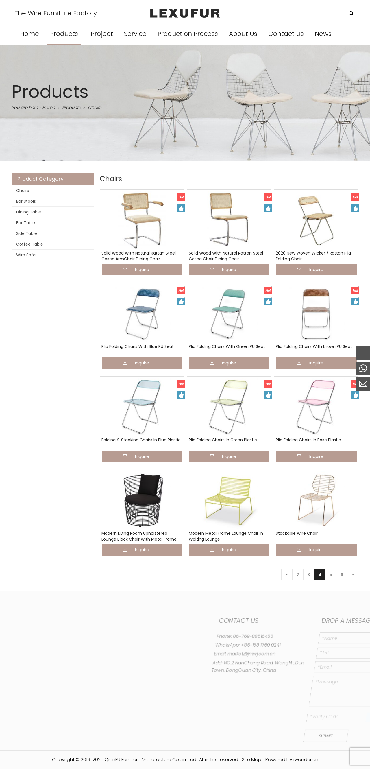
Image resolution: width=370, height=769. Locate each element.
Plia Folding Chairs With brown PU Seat (314, 346)
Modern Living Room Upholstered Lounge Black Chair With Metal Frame (139, 536)
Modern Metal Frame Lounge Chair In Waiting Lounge (226, 536)
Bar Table (25, 223)
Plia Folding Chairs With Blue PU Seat (137, 346)
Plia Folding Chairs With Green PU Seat (227, 346)
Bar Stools (26, 201)
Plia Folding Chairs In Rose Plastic (308, 440)
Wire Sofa (26, 255)
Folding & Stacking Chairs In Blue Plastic (141, 440)
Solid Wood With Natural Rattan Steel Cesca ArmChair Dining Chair (138, 256)
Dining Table (28, 212)
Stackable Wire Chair (297, 533)
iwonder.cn (305, 759)
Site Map (251, 759)
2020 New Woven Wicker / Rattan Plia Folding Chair (313, 256)
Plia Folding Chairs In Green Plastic (223, 440)
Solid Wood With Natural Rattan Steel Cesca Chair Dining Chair (226, 256)
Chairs (22, 190)
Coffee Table (29, 244)
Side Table (26, 233)
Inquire (142, 269)
